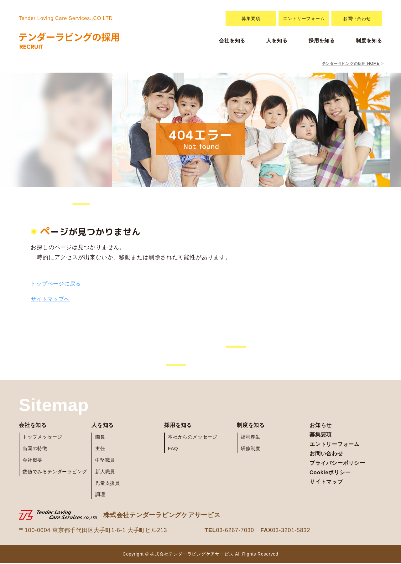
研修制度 (250, 449)
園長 (100, 437)
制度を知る (369, 40)
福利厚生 (250, 437)
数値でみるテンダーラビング (55, 472)
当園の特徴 (35, 449)
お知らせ (321, 426)
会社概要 (32, 460)
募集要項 (251, 18)
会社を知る (232, 40)
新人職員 (105, 472)
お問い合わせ (357, 18)
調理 (100, 495)
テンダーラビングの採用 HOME (349, 63)
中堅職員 (105, 460)
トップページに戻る (57, 283)
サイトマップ (327, 487)
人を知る (276, 40)
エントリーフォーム (304, 18)
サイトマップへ (51, 299)
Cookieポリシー (331, 476)
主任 (100, 449)
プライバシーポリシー (339, 466)
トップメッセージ (42, 437)
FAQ (173, 449)
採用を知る (322, 40)
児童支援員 (107, 483)
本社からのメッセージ (192, 437)
